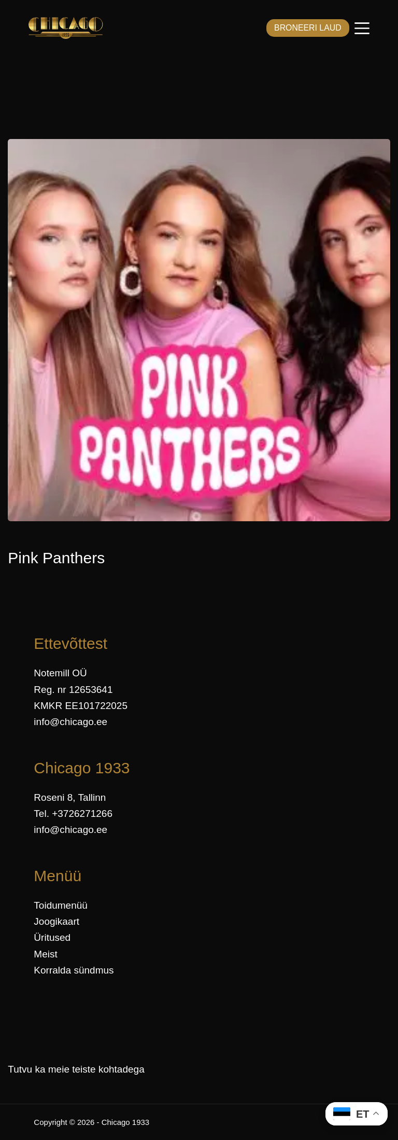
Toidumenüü (61, 905)
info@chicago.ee (70, 721)
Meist (45, 954)
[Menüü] (361, 28)
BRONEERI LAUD (305, 28)
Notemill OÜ (60, 673)
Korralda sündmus (73, 970)
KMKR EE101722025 (80, 705)
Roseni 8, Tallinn (70, 797)
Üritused (52, 937)
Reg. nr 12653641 (73, 689)
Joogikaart (56, 921)
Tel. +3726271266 (73, 813)
